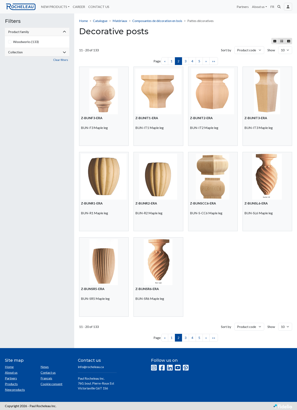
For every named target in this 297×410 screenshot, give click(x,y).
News (45, 367)
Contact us (48, 372)
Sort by (226, 50)
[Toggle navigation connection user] (288, 7)
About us (11, 372)
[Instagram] (154, 367)
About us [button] (258, 7)
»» (213, 61)
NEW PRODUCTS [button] (54, 7)
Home (83, 21)
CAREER (79, 7)
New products (15, 389)
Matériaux (120, 21)
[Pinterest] (186, 367)
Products (11, 384)
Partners (243, 7)
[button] (279, 6)
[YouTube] (178, 367)
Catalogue (100, 21)
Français (46, 378)
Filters (13, 21)
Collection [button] (37, 52)
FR (272, 7)
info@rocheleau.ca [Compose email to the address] (91, 367)
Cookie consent (51, 384)
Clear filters (60, 60)
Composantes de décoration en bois (157, 21)
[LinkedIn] (170, 367)
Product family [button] (37, 32)
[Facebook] (162, 367)
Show (271, 50)
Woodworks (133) (26, 42)
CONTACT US (98, 7)
